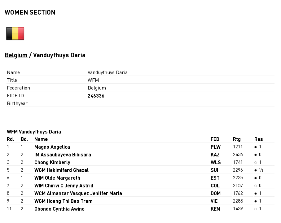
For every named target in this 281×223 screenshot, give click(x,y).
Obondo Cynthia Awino (59, 209)
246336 (96, 95)
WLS (216, 162)
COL (215, 185)
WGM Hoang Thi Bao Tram (63, 201)
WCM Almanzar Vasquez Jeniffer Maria (78, 193)
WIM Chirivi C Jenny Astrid (63, 185)
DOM (216, 193)
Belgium (16, 55)
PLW (216, 147)
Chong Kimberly (52, 162)
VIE (214, 201)
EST (215, 178)
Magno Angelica (52, 147)
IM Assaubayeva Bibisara (62, 154)
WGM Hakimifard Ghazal (61, 170)
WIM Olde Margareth (57, 178)
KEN (215, 209)
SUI (214, 170)
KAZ (215, 154)
